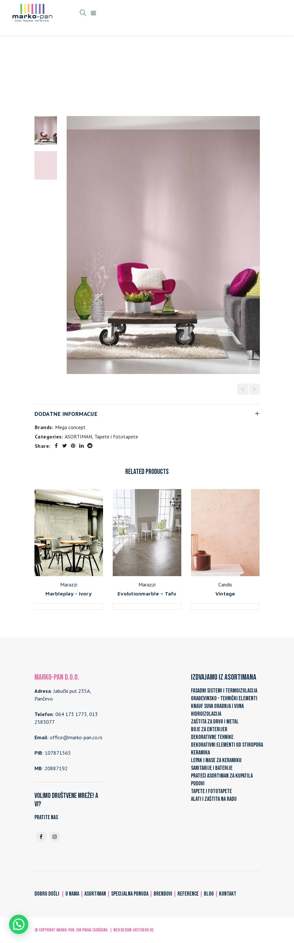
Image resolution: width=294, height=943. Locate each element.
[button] (18, 924)
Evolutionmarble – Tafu (147, 593)
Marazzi (68, 584)
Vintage (225, 593)
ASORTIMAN (108, 75)
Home (81, 75)
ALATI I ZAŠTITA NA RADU (214, 799)
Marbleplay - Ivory (68, 593)
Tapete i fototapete (150, 75)
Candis (225, 584)
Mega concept (70, 427)
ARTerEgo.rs (143, 930)
